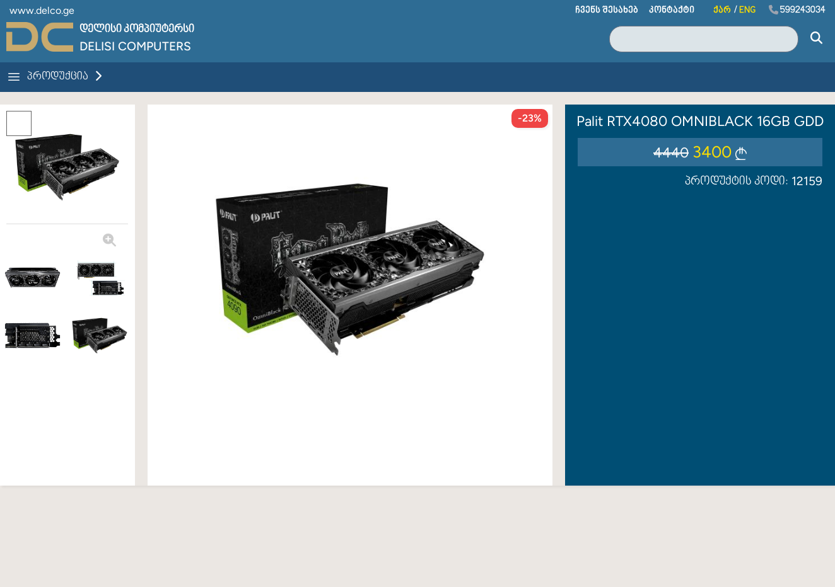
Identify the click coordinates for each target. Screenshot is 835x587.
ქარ (722, 10)
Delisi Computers (135, 46)
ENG (747, 10)
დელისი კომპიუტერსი (136, 29)
